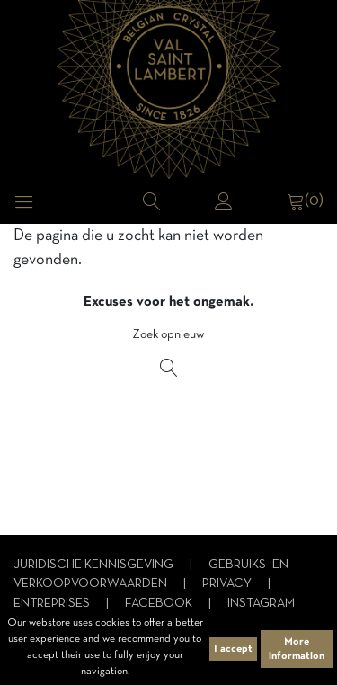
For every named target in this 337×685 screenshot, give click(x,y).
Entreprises (53, 603)
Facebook (160, 603)
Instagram (261, 603)
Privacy (228, 584)
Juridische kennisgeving (94, 565)
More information (296, 649)
